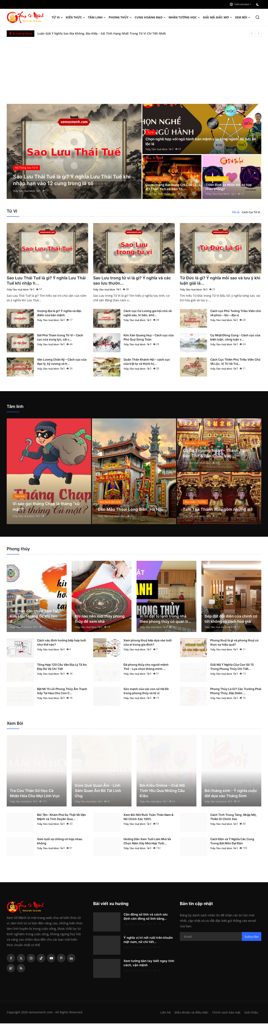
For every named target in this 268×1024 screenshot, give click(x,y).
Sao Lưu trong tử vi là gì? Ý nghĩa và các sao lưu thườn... (133, 281)
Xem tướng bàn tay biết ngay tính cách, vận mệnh (149, 964)
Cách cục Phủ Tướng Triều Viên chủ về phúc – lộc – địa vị (235, 313)
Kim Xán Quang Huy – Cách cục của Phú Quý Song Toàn (149, 338)
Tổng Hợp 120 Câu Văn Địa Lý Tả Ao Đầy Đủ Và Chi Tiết (62, 667)
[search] (257, 17)
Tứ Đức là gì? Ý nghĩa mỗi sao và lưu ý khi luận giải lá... (218, 281)
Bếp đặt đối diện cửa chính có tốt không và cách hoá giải (231, 619)
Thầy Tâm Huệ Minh (25, 190)
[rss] (21, 969)
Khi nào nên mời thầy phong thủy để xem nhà (100, 619)
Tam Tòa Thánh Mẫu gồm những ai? (218, 509)
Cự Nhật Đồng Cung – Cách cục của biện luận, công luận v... (235, 338)
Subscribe (252, 937)
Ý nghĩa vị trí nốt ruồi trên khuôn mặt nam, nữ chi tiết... (148, 940)
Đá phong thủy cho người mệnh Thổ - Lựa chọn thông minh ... (146, 667)
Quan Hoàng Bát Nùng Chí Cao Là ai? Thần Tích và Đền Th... (170, 186)
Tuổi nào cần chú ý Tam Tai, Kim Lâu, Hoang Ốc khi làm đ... (34, 616)
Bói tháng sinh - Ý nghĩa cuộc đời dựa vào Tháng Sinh (231, 794)
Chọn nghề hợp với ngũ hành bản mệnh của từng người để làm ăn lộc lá (201, 141)
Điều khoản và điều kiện (190, 1013)
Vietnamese (239, 4)
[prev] (252, 33)
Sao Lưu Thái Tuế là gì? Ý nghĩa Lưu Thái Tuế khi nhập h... (47, 281)
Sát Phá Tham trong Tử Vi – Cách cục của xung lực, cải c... (60, 338)
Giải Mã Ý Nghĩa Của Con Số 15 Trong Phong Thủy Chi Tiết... (232, 667)
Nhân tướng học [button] (184, 17)
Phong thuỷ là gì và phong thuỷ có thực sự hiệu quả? (234, 643)
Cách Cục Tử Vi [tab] (251, 212)
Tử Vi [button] (57, 17)
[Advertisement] (134, 68)
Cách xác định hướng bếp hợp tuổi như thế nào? (61, 643)
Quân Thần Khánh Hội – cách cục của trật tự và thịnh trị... (147, 362)
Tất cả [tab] (236, 212)
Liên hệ (163, 1013)
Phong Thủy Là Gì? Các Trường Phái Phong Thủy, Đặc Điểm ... (235, 691)
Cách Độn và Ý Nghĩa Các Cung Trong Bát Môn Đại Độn (232, 842)
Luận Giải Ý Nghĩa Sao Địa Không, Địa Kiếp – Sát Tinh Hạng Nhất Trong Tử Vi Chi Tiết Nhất (101, 33)
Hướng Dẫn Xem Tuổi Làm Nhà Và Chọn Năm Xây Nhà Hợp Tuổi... (147, 842)
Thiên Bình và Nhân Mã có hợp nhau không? (230, 186)
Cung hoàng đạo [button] (150, 17)
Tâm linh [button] (97, 17)
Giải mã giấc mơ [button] (217, 17)
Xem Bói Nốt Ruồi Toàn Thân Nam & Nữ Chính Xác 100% (148, 817)
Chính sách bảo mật (226, 1013)
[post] (74, 151)
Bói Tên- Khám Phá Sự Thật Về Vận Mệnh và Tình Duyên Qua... (61, 817)
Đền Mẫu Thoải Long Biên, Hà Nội (131, 509)
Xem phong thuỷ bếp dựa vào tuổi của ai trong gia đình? (148, 643)
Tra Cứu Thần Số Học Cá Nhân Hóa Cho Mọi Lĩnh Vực (35, 794)
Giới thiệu (251, 1013)
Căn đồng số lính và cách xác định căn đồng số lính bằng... (146, 917)
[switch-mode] (258, 4)
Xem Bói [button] (242, 17)
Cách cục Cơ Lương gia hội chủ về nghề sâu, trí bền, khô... (148, 313)
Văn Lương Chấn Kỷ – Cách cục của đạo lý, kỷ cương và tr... (61, 362)
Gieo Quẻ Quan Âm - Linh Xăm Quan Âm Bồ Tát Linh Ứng (98, 791)
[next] (258, 33)
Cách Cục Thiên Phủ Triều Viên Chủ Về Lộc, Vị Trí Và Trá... (235, 362)
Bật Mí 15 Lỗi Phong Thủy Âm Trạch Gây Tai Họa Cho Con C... (62, 691)
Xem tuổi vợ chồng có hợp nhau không (59, 842)
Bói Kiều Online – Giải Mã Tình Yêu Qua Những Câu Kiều (162, 791)
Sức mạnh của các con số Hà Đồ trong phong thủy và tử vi (146, 691)
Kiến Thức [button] (75, 17)
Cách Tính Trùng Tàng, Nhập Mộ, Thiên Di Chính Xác (233, 817)
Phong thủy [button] (120, 17)
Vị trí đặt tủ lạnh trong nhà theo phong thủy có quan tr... (165, 619)
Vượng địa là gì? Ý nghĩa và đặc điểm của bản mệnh (59, 313)
